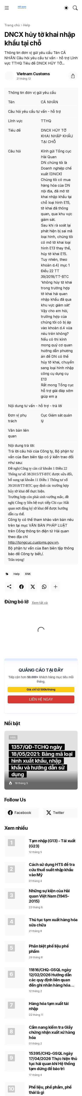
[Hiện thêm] (55, 587)
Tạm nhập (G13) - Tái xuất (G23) (52, 843)
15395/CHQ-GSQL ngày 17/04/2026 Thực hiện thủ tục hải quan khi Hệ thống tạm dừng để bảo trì (53, 1061)
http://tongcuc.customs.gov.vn (33, 542)
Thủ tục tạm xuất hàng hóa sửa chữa (53, 922)
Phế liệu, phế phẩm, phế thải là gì (50, 1089)
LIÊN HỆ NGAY (41, 699)
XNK (28, 574)
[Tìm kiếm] (75, 8)
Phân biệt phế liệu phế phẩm (49, 948)
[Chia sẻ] (73, 76)
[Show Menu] (7, 8)
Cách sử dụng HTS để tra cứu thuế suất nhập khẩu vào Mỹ (52, 869)
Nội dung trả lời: (21, 445)
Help (26, 25)
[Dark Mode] (66, 8)
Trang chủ (12, 25)
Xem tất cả (40, 602)
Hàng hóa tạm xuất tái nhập (49, 1006)
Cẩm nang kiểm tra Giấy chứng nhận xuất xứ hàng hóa (52, 1032)
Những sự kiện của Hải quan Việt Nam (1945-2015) (49, 896)
